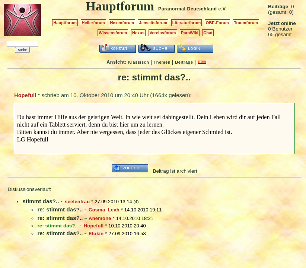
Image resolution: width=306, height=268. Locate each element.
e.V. (222, 9)
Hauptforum (65, 22)
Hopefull (25, 95)
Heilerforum (93, 22)
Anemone (100, 218)
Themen (162, 62)
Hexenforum (122, 22)
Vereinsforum (163, 33)
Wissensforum (113, 33)
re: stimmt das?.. (60, 209)
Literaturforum (186, 22)
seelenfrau (77, 201)
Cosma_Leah (104, 210)
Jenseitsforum (153, 22)
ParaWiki (189, 33)
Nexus (138, 33)
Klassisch (138, 62)
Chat (208, 33)
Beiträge (184, 62)
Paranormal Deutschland (187, 9)
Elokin (96, 233)
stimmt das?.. (40, 201)
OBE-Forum (217, 22)
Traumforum (246, 22)
